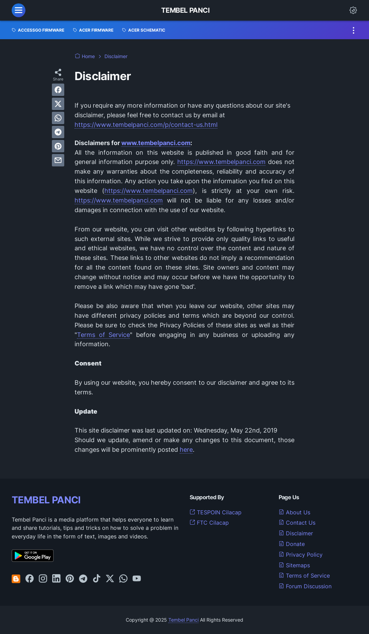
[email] (58, 160)
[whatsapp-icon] (123, 579)
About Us (294, 512)
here (186, 449)
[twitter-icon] (110, 579)
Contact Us (297, 522)
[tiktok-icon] (96, 579)
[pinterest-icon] (70, 579)
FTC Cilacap (209, 522)
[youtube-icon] (137, 579)
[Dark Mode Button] (353, 10)
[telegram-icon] (83, 579)
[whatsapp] (58, 118)
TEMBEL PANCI (46, 500)
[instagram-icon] (43, 579)
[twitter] (58, 104)
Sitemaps (294, 565)
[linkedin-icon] (56, 579)
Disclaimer (296, 533)
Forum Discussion (305, 586)
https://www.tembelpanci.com (221, 161)
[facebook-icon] (29, 579)
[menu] (18, 10)
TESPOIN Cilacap (216, 512)
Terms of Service (103, 334)
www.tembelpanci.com (155, 142)
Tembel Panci (185, 10)
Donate (292, 543)
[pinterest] (58, 146)
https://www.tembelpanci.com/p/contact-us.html (146, 124)
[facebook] (58, 90)
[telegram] (58, 132)
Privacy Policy (301, 554)
